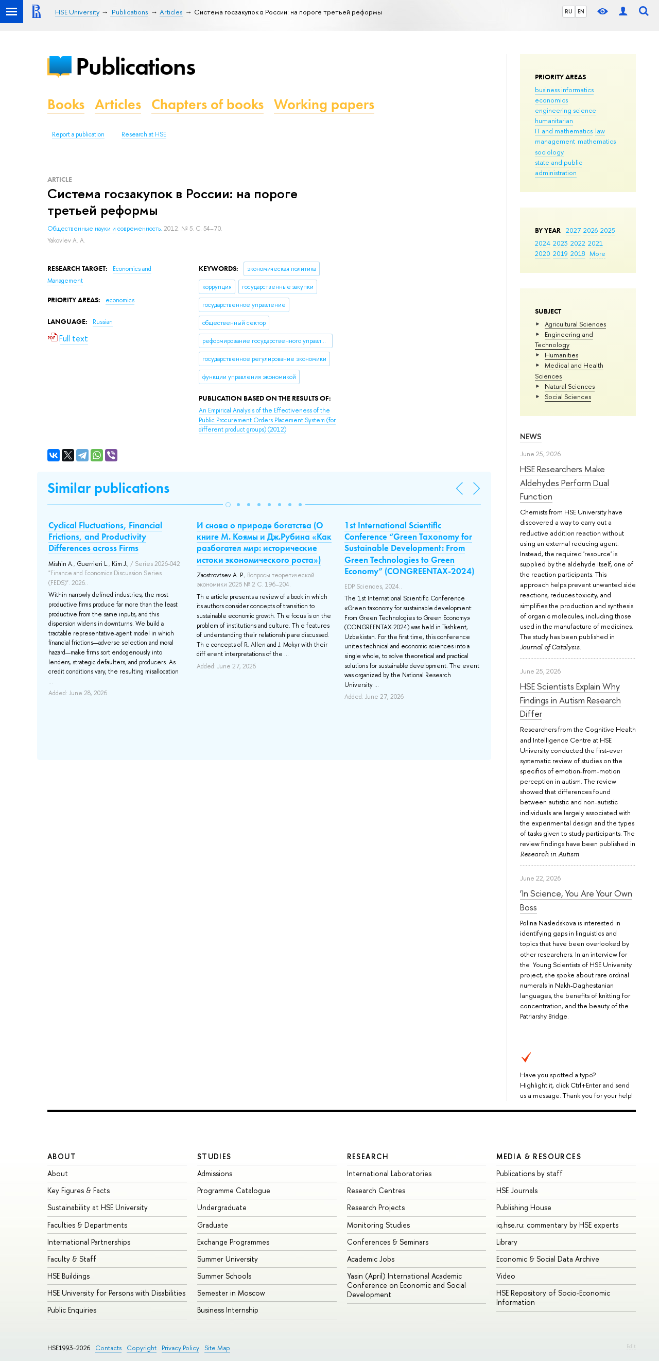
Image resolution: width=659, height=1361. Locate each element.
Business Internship (227, 1310)
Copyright (142, 1347)
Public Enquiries (71, 1310)
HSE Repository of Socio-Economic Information (553, 1297)
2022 (577, 243)
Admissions (214, 1173)
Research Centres (376, 1190)
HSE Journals (516, 1190)
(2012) (267, 420)
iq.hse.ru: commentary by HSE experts (557, 1225)
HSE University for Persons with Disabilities (116, 1293)
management (555, 141)
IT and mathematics (564, 130)
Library (506, 1242)
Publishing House (523, 1207)
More (597, 253)
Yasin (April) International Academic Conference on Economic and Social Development (406, 1285)
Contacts (108, 1347)
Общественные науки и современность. (105, 229)
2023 (560, 243)
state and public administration (558, 167)
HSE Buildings (68, 1276)
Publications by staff (529, 1173)
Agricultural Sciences (575, 324)
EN (581, 11)
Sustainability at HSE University (97, 1207)
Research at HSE (144, 134)
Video (505, 1276)
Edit (631, 1346)
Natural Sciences (570, 386)
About (61, 1156)
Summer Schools (224, 1276)
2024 (542, 243)
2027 (573, 230)
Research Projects (376, 1207)
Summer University (227, 1259)
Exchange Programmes (233, 1242)
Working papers (324, 104)
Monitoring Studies (378, 1225)
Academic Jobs (370, 1259)
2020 (542, 253)
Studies (214, 1156)
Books (65, 104)
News (531, 436)
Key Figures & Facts (78, 1190)
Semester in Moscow (231, 1293)
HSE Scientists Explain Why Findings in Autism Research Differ (570, 699)
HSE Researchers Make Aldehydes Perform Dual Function (564, 482)
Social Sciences (568, 396)
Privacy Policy (180, 1347)
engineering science (565, 110)
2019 (560, 253)
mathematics (597, 141)
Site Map (217, 1347)
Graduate (212, 1225)
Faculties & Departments (87, 1225)
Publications (135, 66)
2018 (577, 253)
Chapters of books (207, 104)
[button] (228, 504)
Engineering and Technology (564, 339)
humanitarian (554, 120)
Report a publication (78, 134)
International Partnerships (88, 1242)
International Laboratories (389, 1173)
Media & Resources (538, 1156)
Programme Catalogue (233, 1190)
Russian (103, 322)
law (600, 130)
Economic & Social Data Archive (547, 1259)
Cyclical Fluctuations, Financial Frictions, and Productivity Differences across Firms (105, 537)
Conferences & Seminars (387, 1242)
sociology (549, 152)
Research (368, 1156)
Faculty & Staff (71, 1259)
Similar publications (108, 488)
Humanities (561, 354)
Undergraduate (222, 1207)
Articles (118, 104)
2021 (595, 243)
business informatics (564, 89)
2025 (607, 230)
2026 (590, 230)
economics (551, 100)
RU (569, 11)
